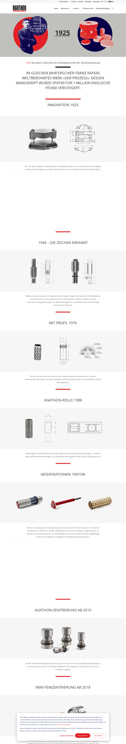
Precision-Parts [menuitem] (88, 8)
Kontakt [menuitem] (80, 1)
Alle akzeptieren (83, 735)
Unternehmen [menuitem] (63, 1)
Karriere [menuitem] (73, 1)
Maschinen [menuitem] (65, 8)
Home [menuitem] (56, 8)
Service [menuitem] (75, 8)
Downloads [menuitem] (96, 1)
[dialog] (63, 727)
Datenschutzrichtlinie (63, 724)
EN (106, 1)
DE (102, 1)
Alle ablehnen (98, 735)
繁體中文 (110, 1)
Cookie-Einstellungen (67, 735)
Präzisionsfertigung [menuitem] (102, 8)
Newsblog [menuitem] (88, 1)
